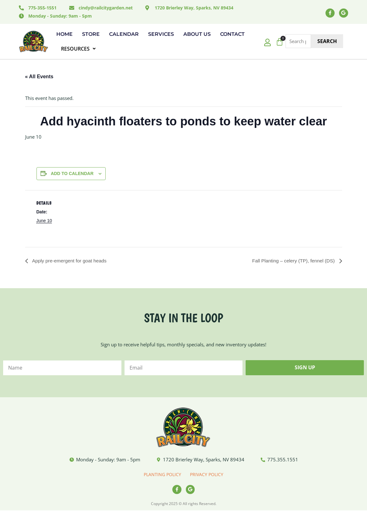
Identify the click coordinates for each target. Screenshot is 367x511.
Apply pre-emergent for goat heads (70, 260)
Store (91, 34)
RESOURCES (78, 48)
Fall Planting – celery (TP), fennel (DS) (292, 260)
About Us (197, 34)
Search (327, 41)
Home (64, 34)
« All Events (39, 76)
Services (161, 34)
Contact (232, 34)
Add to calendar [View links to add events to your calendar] (72, 173)
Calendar (124, 34)
